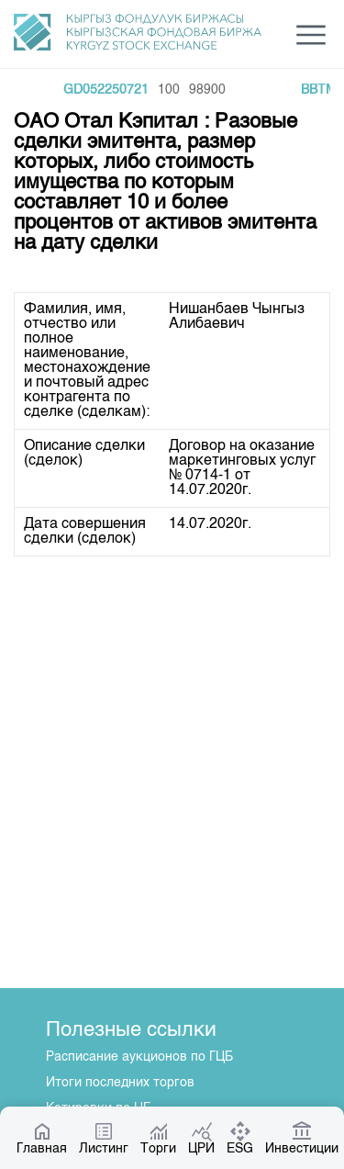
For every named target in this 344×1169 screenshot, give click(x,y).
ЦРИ (201, 1137)
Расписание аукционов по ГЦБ (139, 1057)
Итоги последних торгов (120, 1082)
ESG (240, 1137)
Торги (158, 1137)
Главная (42, 1137)
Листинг (103, 1137)
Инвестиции (301, 1137)
